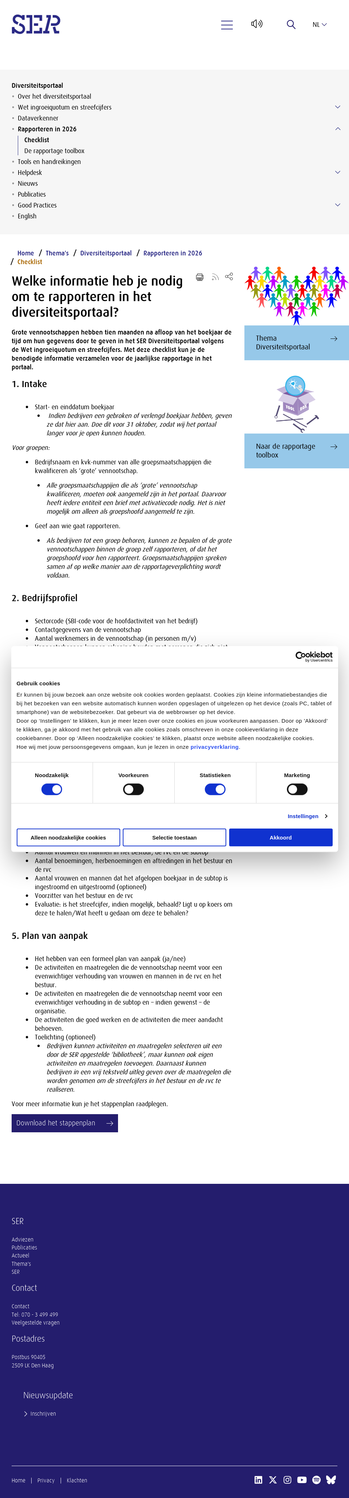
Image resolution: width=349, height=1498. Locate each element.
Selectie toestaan (174, 837)
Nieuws (28, 183)
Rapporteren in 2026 (47, 129)
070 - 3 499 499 (39, 1315)
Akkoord (281, 837)
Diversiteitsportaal (37, 85)
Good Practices (37, 205)
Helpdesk (30, 172)
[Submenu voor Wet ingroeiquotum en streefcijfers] (338, 107)
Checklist (36, 140)
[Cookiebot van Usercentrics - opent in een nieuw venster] (301, 656)
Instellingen (303, 816)
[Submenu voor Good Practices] (338, 205)
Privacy (46, 1480)
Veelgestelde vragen (36, 1323)
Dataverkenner (38, 118)
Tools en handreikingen (49, 161)
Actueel (20, 1255)
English (27, 216)
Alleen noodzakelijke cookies (68, 837)
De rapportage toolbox (54, 151)
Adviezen (22, 1239)
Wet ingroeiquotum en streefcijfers (64, 107)
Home (25, 253)
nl (320, 24)
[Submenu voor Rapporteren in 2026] (338, 129)
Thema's (57, 253)
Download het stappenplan (55, 1123)
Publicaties (32, 194)
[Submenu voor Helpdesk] (338, 172)
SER (16, 1272)
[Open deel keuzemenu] (229, 276)
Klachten (77, 1480)
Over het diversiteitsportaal (54, 96)
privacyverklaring (215, 747)
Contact (20, 1306)
